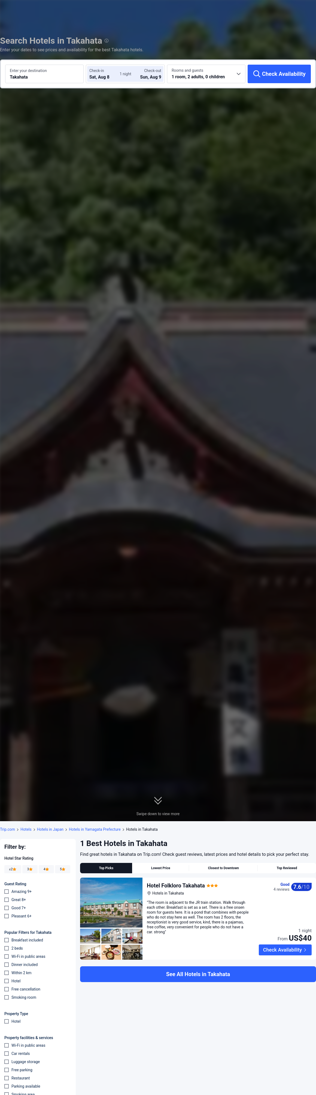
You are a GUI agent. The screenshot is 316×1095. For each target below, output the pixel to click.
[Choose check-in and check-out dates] (105, 74)
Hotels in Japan (50, 829)
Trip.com (7, 829)
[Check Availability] (279, 74)
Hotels (26, 829)
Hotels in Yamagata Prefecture (95, 829)
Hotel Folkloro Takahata (176, 885)
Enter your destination (28, 70)
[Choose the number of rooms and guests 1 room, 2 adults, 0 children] (206, 74)
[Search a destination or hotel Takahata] (44, 74)
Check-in (96, 70)
